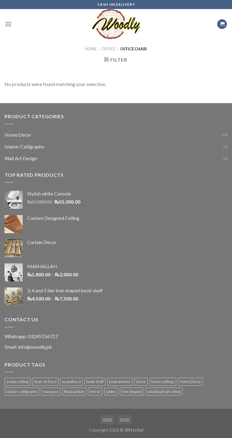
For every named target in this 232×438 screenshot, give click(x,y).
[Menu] (8, 24)
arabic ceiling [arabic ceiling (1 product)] (17, 381)
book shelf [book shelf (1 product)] (95, 381)
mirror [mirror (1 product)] (95, 391)
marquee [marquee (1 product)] (51, 391)
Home (91, 48)
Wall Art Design (21, 158)
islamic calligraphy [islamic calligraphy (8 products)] (21, 391)
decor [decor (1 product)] (141, 381)
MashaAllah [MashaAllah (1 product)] (74, 391)
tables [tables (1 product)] (111, 391)
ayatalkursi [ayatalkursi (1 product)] (71, 381)
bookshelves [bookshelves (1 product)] (119, 381)
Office (108, 48)
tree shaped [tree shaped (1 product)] (132, 391)
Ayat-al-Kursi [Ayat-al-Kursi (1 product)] (45, 381)
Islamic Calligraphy (24, 146)
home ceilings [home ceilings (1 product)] (162, 381)
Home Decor (18, 135)
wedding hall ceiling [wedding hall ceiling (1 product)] (164, 391)
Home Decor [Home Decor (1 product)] (190, 381)
